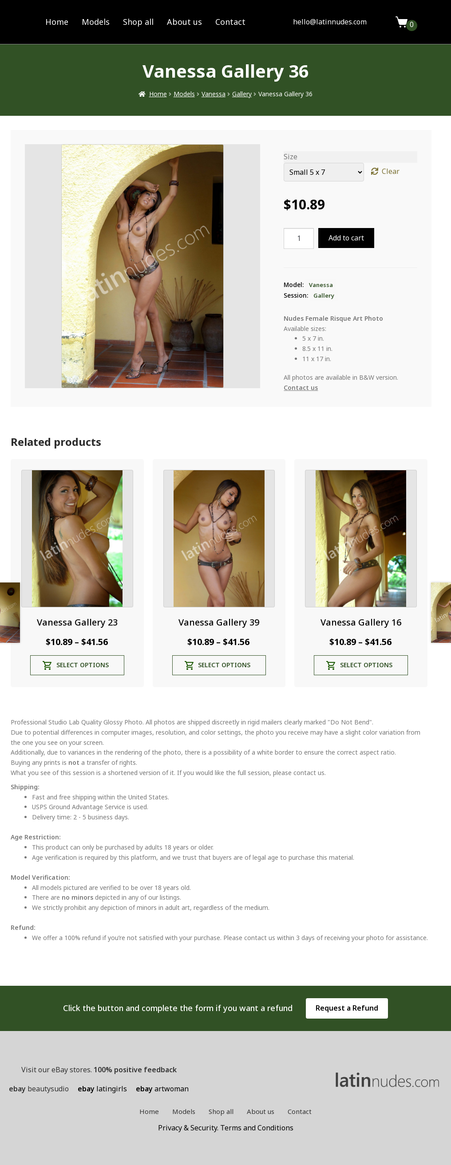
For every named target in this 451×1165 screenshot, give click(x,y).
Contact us (301, 387)
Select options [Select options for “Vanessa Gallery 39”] (224, 665)
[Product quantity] (299, 238)
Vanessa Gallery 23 (77, 622)
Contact (230, 21)
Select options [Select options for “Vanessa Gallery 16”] (366, 665)
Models (96, 21)
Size (290, 156)
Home (56, 21)
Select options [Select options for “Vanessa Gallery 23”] (82, 665)
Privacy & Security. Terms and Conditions (225, 1128)
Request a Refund (347, 1008)
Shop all (138, 21)
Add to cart (346, 238)
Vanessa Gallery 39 (218, 622)
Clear (391, 171)
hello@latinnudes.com (330, 22)
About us (184, 21)
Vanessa (214, 94)
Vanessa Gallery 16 (360, 622)
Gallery (242, 94)
